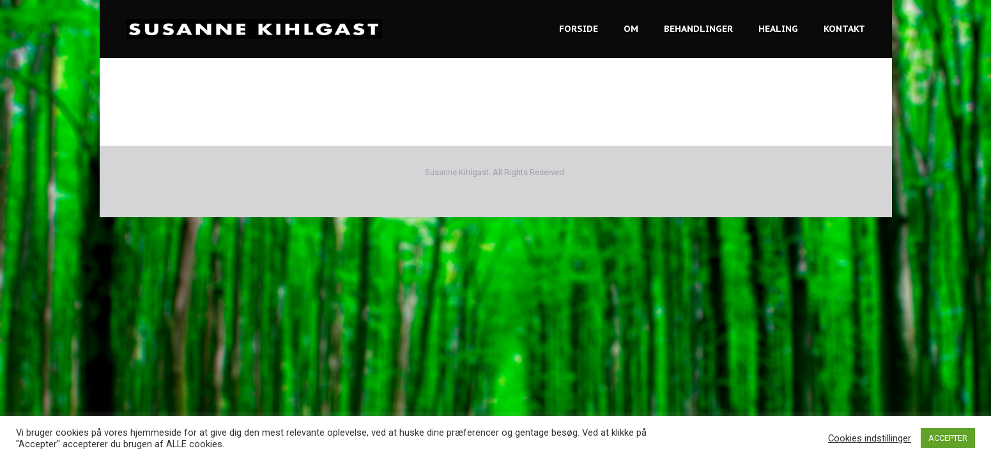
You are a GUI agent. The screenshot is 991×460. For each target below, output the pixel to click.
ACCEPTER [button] (947, 438)
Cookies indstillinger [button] (869, 438)
